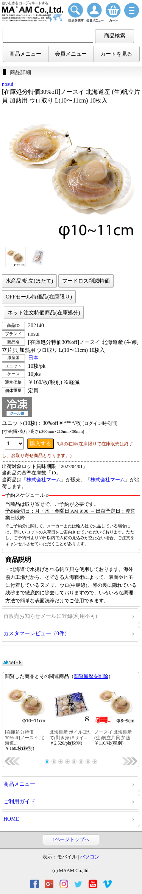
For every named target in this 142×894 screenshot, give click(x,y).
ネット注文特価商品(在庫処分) (44, 313)
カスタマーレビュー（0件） (36, 633)
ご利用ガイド (19, 801)
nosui (7, 84)
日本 (33, 358)
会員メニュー (71, 54)
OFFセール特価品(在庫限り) (39, 297)
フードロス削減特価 (86, 281)
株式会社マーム (44, 479)
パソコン (90, 857)
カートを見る (116, 54)
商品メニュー (25, 54)
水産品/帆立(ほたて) (29, 281)
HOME (11, 819)
